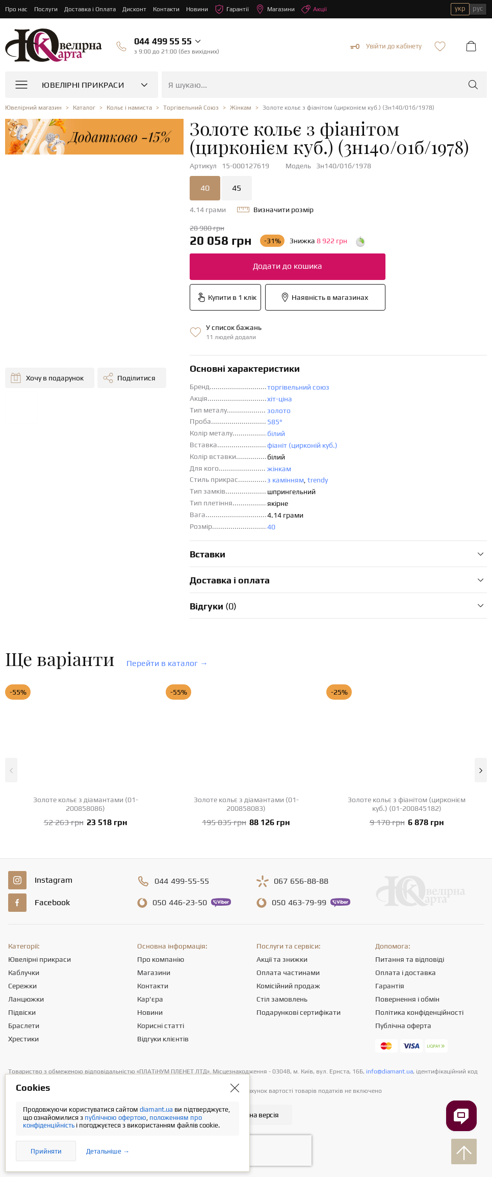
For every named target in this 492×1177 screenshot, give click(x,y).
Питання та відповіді (409, 959)
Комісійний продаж (288, 985)
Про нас (16, 9)
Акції (314, 9)
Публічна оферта (403, 1025)
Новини (197, 9)
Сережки (22, 985)
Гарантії (232, 9)
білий (276, 433)
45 (236, 188)
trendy (317, 480)
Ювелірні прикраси (39, 959)
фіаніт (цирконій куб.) (302, 445)
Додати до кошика (287, 266)
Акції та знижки (281, 959)
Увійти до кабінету (386, 46)
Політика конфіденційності (419, 1012)
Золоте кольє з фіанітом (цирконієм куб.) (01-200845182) (406, 804)
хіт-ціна (279, 399)
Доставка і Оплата (90, 9)
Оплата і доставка (405, 972)
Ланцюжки (26, 999)
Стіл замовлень (281, 999)
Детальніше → (108, 1151)
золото (279, 410)
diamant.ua (157, 1109)
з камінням (285, 480)
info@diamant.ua (389, 1071)
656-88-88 (301, 881)
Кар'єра (150, 999)
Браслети (23, 1025)
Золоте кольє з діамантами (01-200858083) (246, 804)
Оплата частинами (288, 972)
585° (274, 422)
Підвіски (22, 1012)
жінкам (279, 469)
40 (205, 188)
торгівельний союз (298, 387)
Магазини (275, 9)
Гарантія (389, 985)
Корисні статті (160, 1025)
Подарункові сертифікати (298, 1012)
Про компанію (160, 959)
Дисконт (134, 9)
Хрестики (23, 1038)
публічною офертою (115, 1117)
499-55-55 (181, 881)
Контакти (166, 9)
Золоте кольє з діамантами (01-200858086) (85, 804)
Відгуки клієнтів (163, 1038)
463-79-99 (299, 903)
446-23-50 (179, 903)
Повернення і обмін (407, 999)
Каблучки (23, 972)
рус (478, 8)
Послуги (46, 9)
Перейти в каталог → (167, 663)
